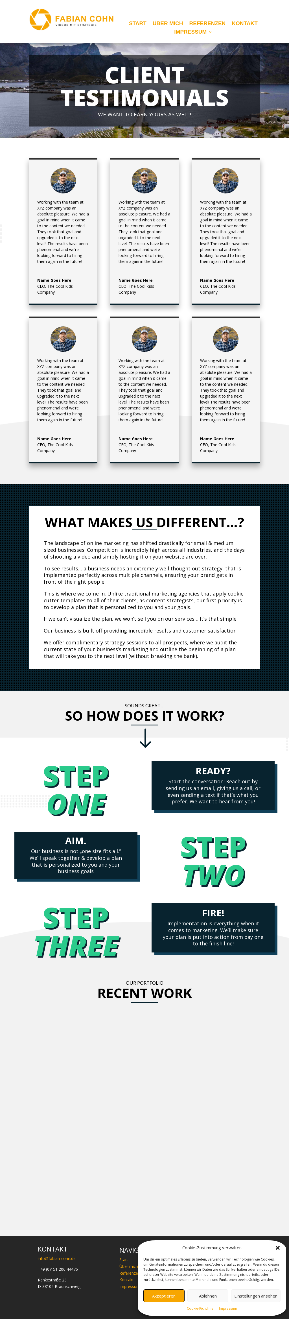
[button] (278, 1248)
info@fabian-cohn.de (57, 1258)
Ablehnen (208, 1296)
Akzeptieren (164, 1296)
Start (137, 23)
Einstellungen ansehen (255, 1296)
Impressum (228, 1308)
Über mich (168, 23)
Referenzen (207, 23)
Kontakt (244, 23)
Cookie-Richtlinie (200, 1308)
